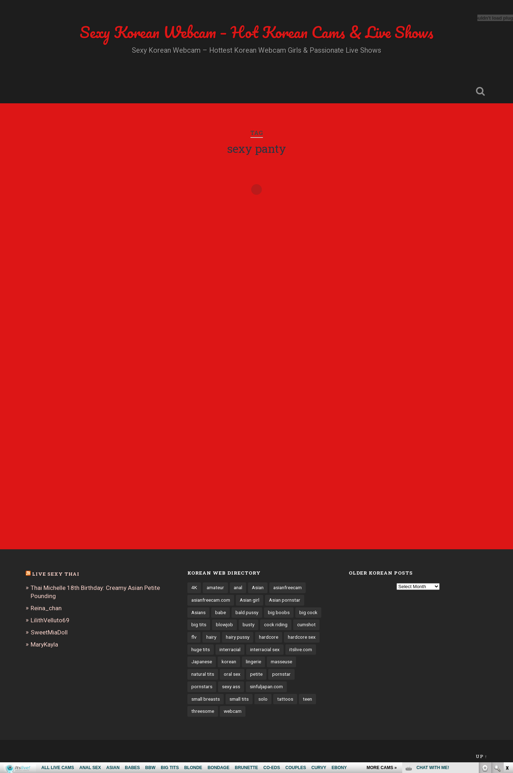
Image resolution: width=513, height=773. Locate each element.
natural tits (202, 674)
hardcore (268, 637)
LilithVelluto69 (50, 620)
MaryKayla (44, 644)
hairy (211, 637)
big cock (308, 612)
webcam (233, 711)
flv (194, 637)
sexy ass (231, 686)
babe (220, 612)
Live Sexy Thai (55, 574)
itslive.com (300, 649)
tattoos (285, 699)
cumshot (306, 624)
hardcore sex (302, 637)
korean (229, 661)
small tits (239, 699)
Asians (198, 612)
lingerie (253, 661)
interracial (229, 649)
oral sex (232, 674)
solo (263, 699)
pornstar (281, 674)
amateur (215, 587)
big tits (198, 624)
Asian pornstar (284, 600)
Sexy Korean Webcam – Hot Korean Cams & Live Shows (257, 32)
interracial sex (265, 649)
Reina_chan (46, 608)
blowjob (224, 624)
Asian (258, 587)
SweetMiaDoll (49, 632)
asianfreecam (287, 587)
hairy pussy (237, 637)
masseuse (281, 661)
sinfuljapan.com (266, 686)
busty (248, 624)
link (506, 661)
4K (194, 587)
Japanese (201, 661)
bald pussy (246, 612)
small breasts (205, 699)
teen (307, 699)
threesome (202, 711)
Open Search (480, 91)
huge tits (200, 649)
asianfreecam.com (210, 600)
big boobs (279, 612)
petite (256, 674)
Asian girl (249, 600)
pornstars (201, 686)
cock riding (275, 624)
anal (238, 587)
